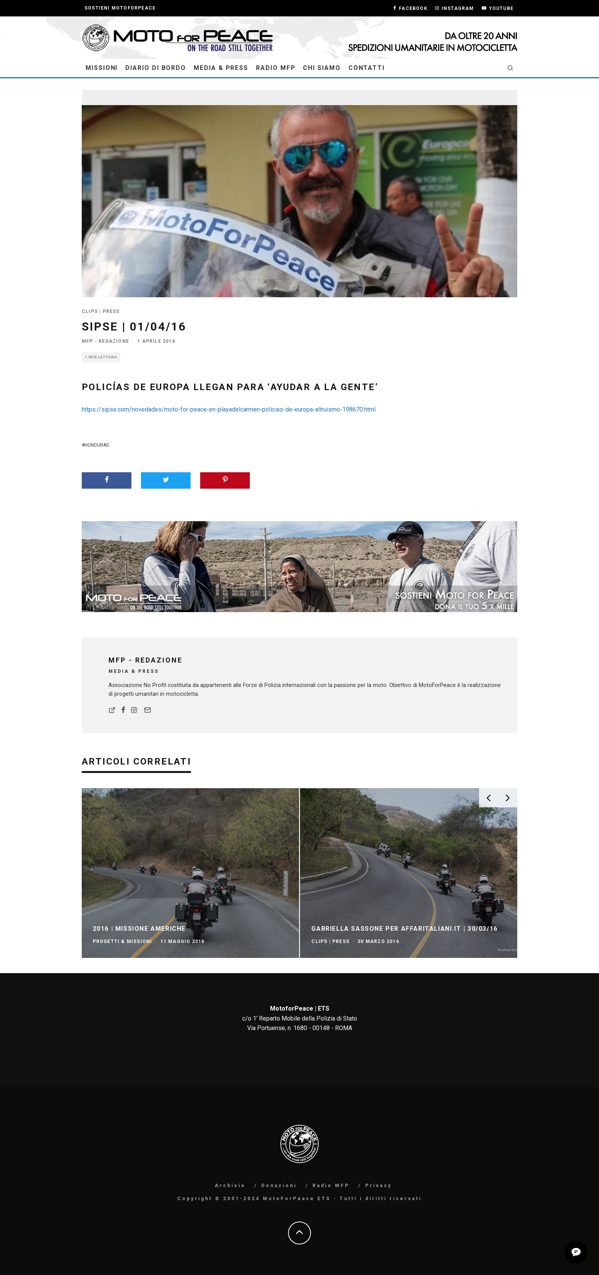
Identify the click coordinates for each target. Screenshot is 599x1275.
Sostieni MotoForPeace (119, 8)
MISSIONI (102, 67)
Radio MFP (275, 67)
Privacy (378, 1185)
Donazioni (279, 1185)
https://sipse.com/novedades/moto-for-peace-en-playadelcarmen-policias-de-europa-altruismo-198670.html (229, 409)
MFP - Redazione (105, 341)
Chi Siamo (321, 67)
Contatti (366, 67)
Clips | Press (101, 311)
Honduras (96, 445)
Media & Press (221, 67)
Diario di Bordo (155, 67)
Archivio (230, 1185)
